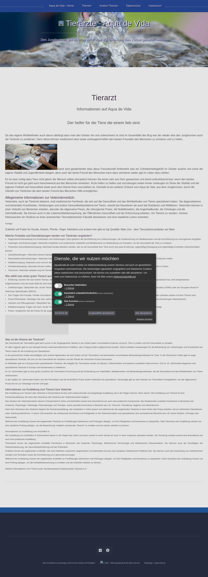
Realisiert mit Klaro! (144, 319)
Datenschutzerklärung (125, 276)
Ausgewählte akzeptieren (101, 313)
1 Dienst (69, 288)
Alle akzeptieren (144, 313)
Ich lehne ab (61, 313)
